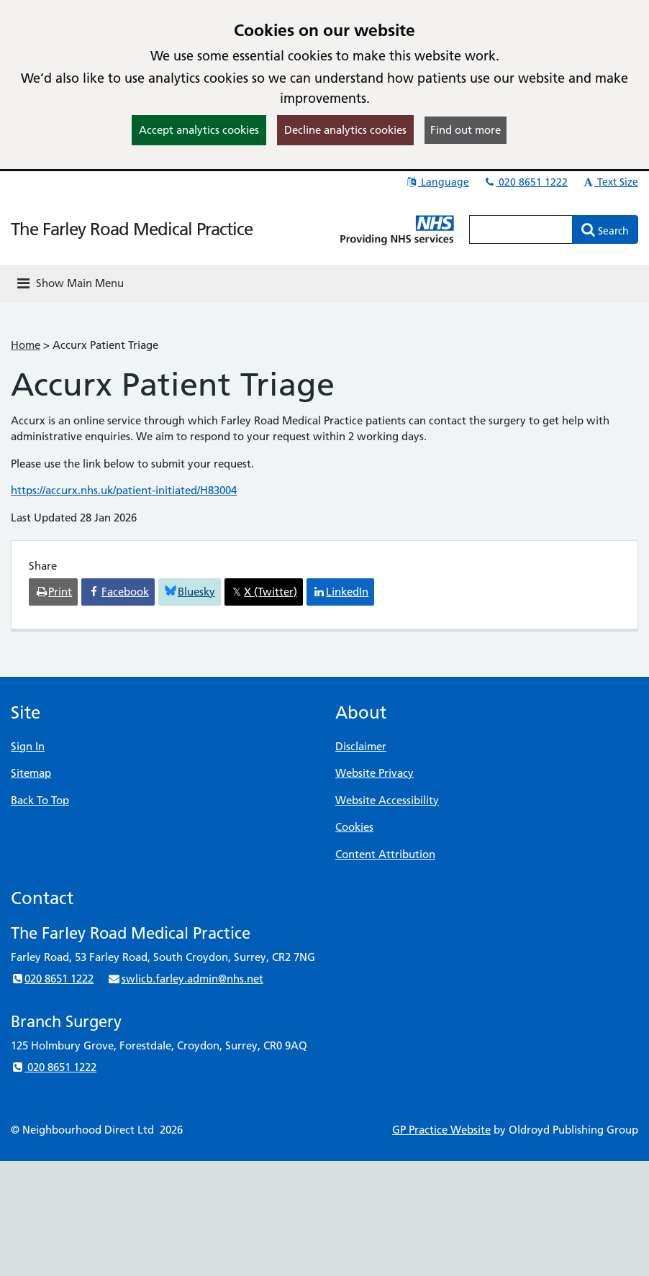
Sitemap (31, 773)
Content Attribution (385, 854)
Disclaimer (360, 746)
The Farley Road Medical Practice (132, 229)
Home (25, 345)
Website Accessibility (387, 800)
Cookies (354, 827)
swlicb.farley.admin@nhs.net (185, 978)
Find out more (465, 130)
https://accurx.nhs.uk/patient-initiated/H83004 (124, 490)
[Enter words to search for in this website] (521, 229)
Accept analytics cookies (199, 130)
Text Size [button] (609, 182)
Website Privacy (374, 773)
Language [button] (437, 182)
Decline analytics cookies (345, 130)
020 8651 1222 (525, 182)
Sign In (28, 746)
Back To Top (40, 800)
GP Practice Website (441, 1129)
